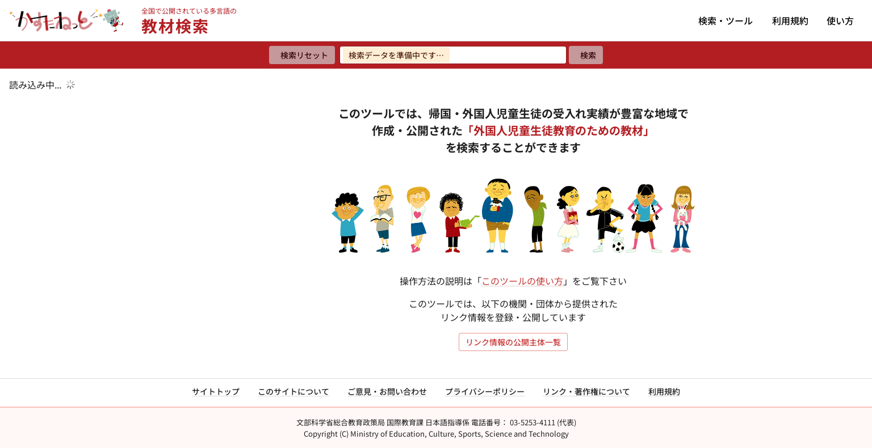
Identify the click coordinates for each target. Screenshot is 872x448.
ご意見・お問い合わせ (387, 391)
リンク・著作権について (586, 391)
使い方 (840, 20)
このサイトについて (293, 391)
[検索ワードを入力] (453, 55)
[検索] (586, 55)
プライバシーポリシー (485, 391)
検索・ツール (725, 20)
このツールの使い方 (522, 281)
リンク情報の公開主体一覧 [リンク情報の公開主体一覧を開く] (513, 342)
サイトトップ (216, 391)
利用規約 (790, 20)
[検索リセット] (302, 55)
